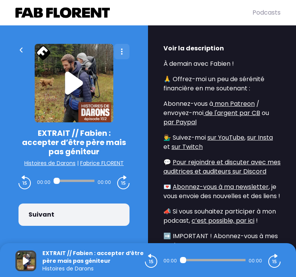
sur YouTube (225, 137)
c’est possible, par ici (223, 220)
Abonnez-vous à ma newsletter (221, 186)
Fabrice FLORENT (102, 163)
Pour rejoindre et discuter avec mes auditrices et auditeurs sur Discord (222, 167)
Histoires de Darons (50, 163)
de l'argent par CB (232, 112)
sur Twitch (187, 146)
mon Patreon (234, 103)
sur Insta (260, 137)
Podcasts (266, 12)
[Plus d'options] (122, 51)
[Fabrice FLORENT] (133, 12)
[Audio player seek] (74, 181)
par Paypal (180, 122)
